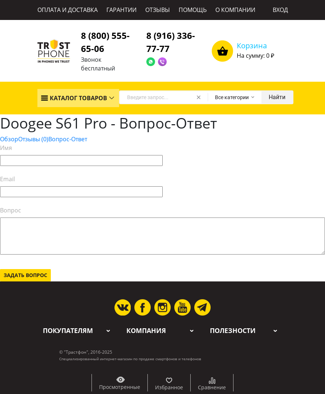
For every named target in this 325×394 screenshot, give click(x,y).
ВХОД (280, 10)
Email (7, 179)
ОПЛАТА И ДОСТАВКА (67, 10)
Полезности (233, 330)
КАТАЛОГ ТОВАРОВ (74, 98)
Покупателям (68, 330)
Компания (146, 330)
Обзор (9, 139)
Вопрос (10, 210)
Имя (6, 148)
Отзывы (33, 139)
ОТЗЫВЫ (157, 10)
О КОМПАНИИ (235, 10)
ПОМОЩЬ (193, 10)
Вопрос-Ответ (67, 139)
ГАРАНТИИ (121, 10)
